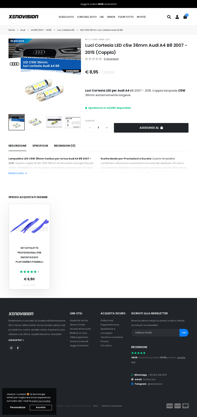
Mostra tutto (17, 173)
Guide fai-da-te (79, 320)
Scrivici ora (149, 379)
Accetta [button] (40, 407)
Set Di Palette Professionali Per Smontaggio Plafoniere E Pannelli (29, 255)
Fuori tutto (126, 17)
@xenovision (155, 383)
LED (102, 17)
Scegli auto (66, 17)
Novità (141, 17)
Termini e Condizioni (112, 405)
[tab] (17, 146)
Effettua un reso (78, 333)
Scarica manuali (79, 341)
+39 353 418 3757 (157, 374)
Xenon (111, 17)
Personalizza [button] (17, 407)
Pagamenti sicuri (110, 324)
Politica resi (107, 320)
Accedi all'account (80, 328)
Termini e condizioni (112, 337)
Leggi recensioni (79, 345)
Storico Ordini (77, 324)
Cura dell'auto (87, 17)
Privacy (105, 341)
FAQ (95, 405)
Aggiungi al (151, 128)
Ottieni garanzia (79, 337)
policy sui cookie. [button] (41, 401)
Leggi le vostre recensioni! (99, 4)
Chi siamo (106, 345)
